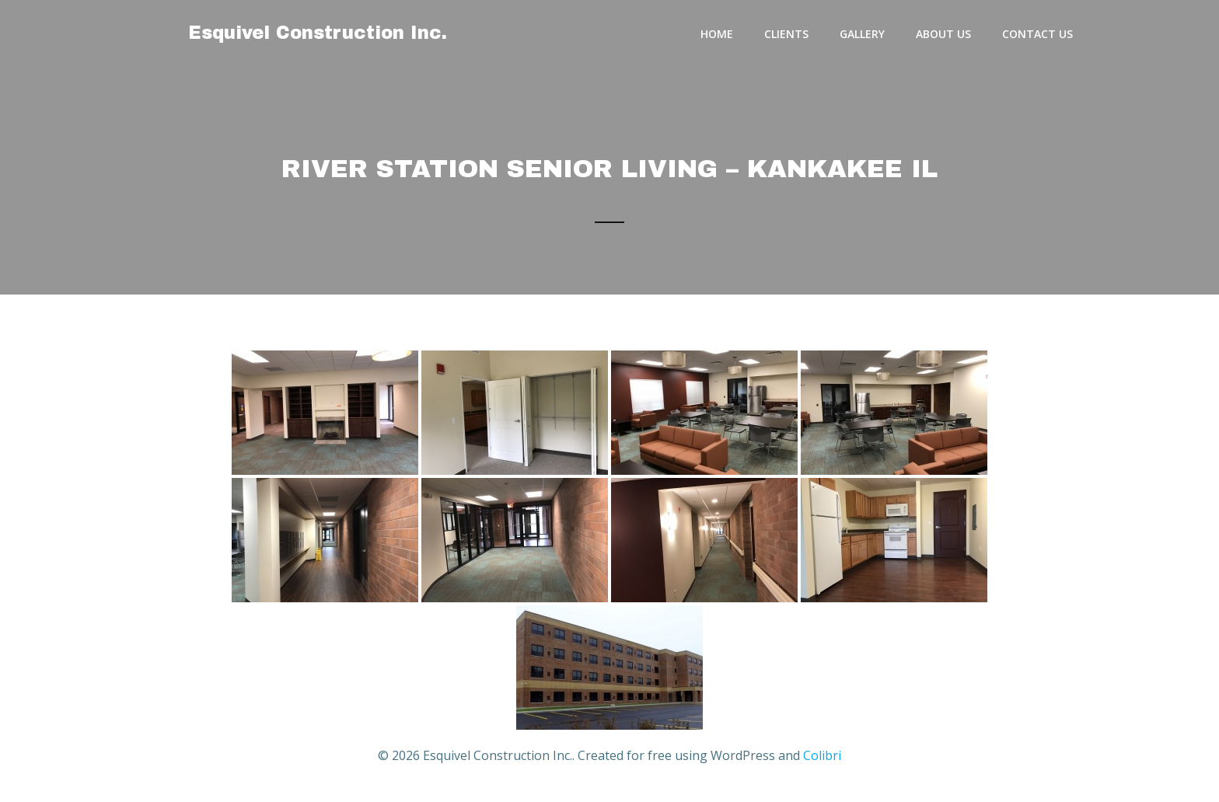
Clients (786, 33)
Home (716, 33)
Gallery (862, 33)
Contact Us (1037, 33)
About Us (943, 33)
